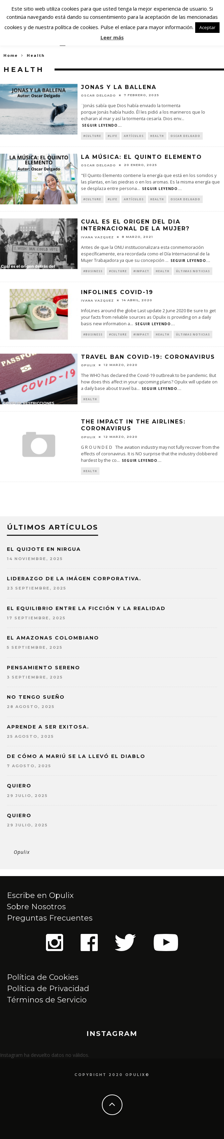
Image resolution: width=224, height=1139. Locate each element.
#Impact (141, 271)
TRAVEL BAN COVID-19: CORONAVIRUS (148, 357)
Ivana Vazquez (97, 237)
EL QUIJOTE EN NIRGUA (44, 549)
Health (157, 136)
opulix (88, 365)
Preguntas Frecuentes (50, 918)
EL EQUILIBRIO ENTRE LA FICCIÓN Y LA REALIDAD (86, 608)
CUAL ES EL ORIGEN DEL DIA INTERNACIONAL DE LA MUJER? (135, 225)
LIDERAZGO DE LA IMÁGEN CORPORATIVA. (74, 578)
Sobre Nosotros (36, 906)
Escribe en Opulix (40, 895)
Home (10, 55)
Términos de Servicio (47, 999)
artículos (134, 136)
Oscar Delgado (98, 95)
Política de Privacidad (48, 988)
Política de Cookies (43, 977)
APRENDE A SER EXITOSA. (48, 727)
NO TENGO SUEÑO (36, 697)
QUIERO (19, 786)
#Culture (92, 136)
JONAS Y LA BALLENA (118, 87)
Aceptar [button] (207, 27)
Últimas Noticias (193, 271)
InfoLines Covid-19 (117, 292)
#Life (112, 136)
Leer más (112, 37)
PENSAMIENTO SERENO (43, 668)
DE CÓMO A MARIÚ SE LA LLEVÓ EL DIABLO (76, 756)
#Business (93, 271)
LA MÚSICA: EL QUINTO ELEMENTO (141, 157)
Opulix (22, 852)
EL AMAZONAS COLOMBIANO (53, 638)
